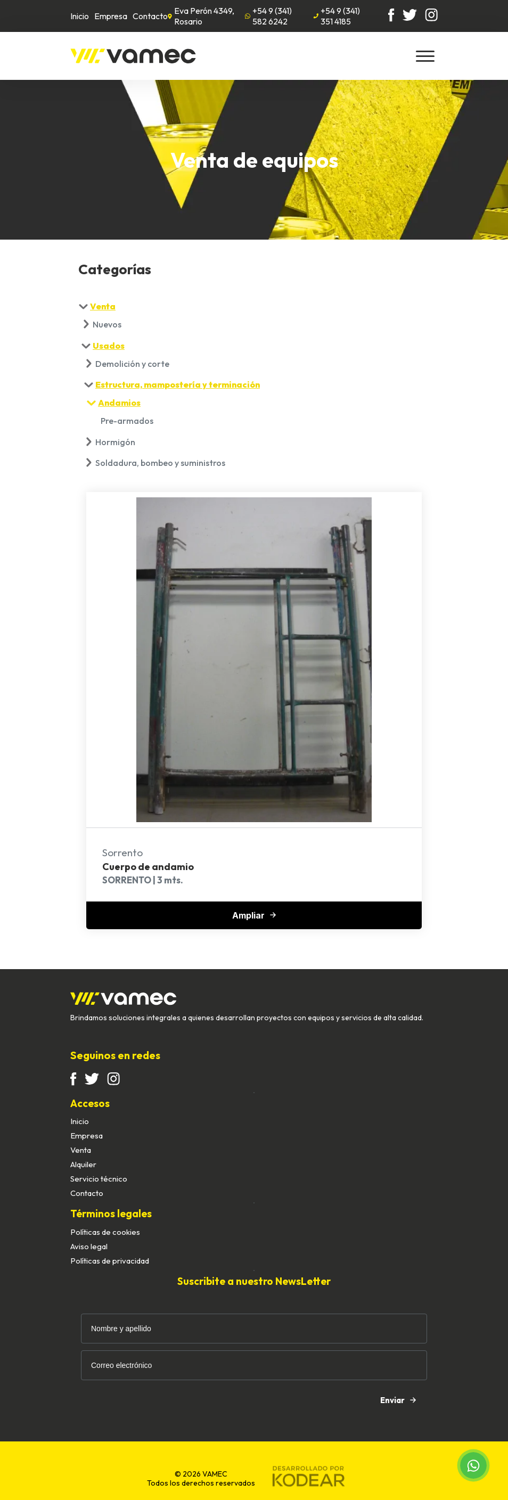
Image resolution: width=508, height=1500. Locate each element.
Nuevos (107, 324)
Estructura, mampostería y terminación (177, 384)
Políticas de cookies (105, 1232)
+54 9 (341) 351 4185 (336, 16)
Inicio (79, 16)
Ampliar (254, 915)
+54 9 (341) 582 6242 (268, 16)
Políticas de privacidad (109, 1261)
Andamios (119, 402)
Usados (109, 345)
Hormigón (115, 442)
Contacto (150, 16)
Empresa (110, 16)
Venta (103, 306)
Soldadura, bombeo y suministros (160, 462)
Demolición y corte (132, 363)
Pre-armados (127, 420)
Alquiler (83, 1164)
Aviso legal (89, 1246)
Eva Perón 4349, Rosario (201, 16)
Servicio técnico (98, 1179)
